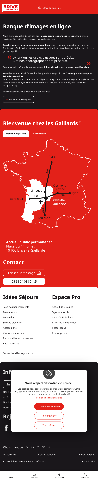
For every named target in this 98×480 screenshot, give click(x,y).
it (38, 447)
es (32, 447)
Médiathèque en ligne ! (20, 99)
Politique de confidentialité (49, 397)
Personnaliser (48, 415)
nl (49, 447)
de (43, 447)
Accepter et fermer (50, 406)
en (27, 447)
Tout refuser (48, 425)
